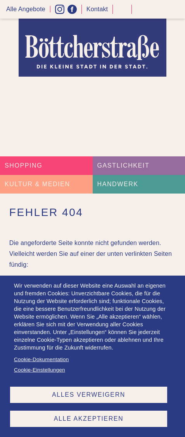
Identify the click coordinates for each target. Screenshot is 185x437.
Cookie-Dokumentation (41, 359)
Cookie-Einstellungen (39, 370)
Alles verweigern (88, 394)
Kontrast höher (122, 12)
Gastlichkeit (123, 165)
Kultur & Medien (37, 184)
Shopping (23, 165)
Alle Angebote (25, 9)
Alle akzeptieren (88, 418)
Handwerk (117, 184)
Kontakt (97, 9)
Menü (176, 9)
